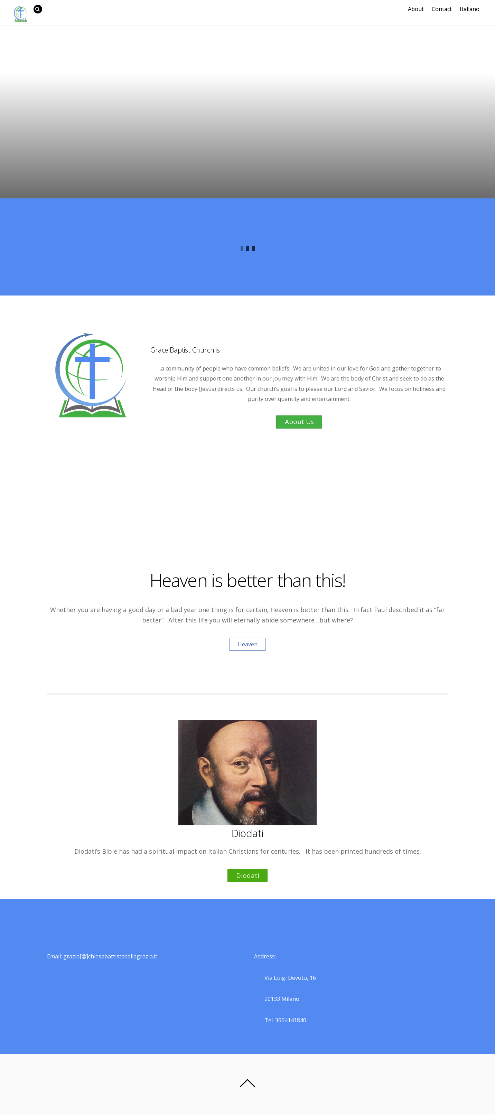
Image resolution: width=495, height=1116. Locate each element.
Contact (444, 9)
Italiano (472, 9)
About (418, 9)
